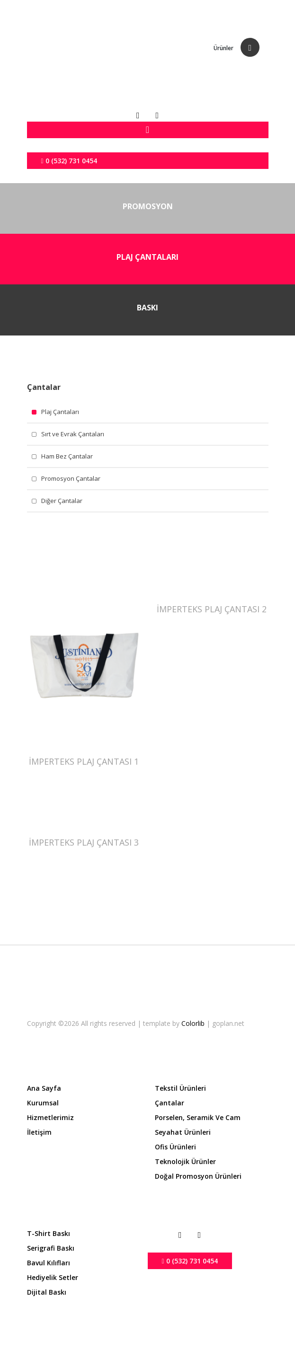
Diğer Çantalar (61, 500)
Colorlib (193, 1023)
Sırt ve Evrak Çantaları (72, 434)
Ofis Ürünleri (175, 1146)
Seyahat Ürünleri (183, 1132)
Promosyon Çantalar (70, 478)
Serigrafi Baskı (50, 1248)
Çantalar (169, 1102)
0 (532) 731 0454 (69, 160)
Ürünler (223, 48)
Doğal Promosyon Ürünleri (198, 1176)
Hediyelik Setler (52, 1277)
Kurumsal (43, 1102)
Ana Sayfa (44, 1088)
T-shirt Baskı (48, 1233)
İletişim (39, 1132)
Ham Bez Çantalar (67, 456)
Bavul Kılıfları (48, 1262)
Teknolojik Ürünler (185, 1161)
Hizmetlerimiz (50, 1117)
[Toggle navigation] (147, 130)
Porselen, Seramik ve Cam (198, 1117)
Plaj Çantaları (60, 411)
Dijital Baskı (46, 1292)
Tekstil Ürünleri (180, 1088)
